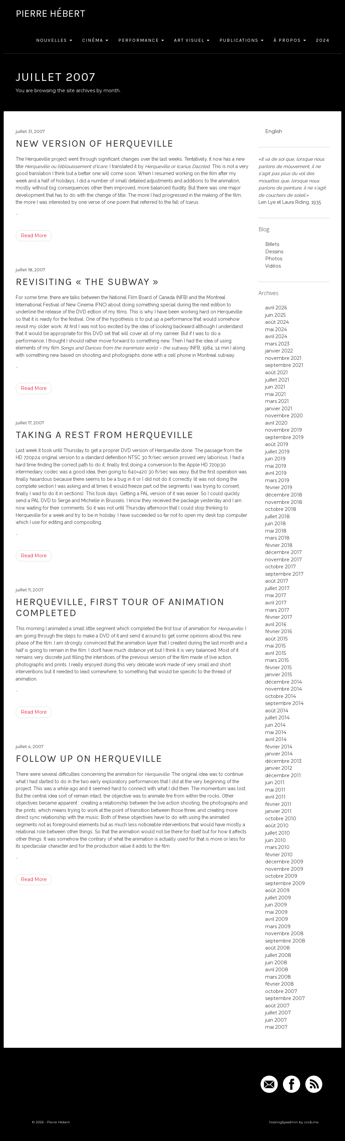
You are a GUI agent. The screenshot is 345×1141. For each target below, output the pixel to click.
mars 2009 (278, 926)
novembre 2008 (284, 934)
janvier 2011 (278, 811)
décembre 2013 (283, 761)
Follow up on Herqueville (89, 758)
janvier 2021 (278, 409)
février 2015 (278, 668)
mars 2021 (277, 401)
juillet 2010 (277, 833)
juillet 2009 (278, 898)
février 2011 (278, 804)
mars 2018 (277, 538)
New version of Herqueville (95, 143)
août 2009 (277, 890)
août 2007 (277, 1006)
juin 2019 (275, 459)
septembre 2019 (284, 437)
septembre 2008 (285, 941)
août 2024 (277, 322)
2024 (323, 40)
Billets (272, 244)
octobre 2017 (280, 567)
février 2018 (279, 545)
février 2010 (279, 855)
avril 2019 (276, 473)
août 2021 (276, 373)
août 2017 (276, 581)
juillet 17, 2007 (30, 422)
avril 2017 (276, 603)
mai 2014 (275, 732)
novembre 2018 (283, 502)
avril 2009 (276, 919)
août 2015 (276, 639)
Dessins (274, 252)
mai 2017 (275, 595)
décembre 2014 (283, 682)
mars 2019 (277, 480)
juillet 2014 (277, 718)
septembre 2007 (285, 998)
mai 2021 (275, 394)
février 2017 (278, 617)
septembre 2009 (285, 883)
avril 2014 (276, 739)
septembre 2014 (284, 703)
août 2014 (276, 711)
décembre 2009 (284, 862)
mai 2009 (276, 912)
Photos (273, 259)
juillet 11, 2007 (29, 589)
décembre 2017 (283, 552)
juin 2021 (275, 387)
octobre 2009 (281, 876)
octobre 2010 (280, 819)
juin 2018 (275, 524)
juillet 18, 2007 (30, 269)
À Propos (290, 40)
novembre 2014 (283, 689)
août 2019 (276, 444)
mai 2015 (275, 646)
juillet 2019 (277, 452)
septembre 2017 (284, 574)
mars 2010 (277, 847)
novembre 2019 (283, 430)
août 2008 (277, 948)
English (273, 131)
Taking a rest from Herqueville (105, 435)
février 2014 (278, 747)
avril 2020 (276, 423)
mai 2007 (276, 1027)
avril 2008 (276, 970)
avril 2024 (276, 336)
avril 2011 (275, 797)
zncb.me (311, 1122)
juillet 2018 (277, 517)
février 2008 (279, 984)
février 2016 (278, 631)
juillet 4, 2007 (29, 746)
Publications (241, 40)
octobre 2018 (280, 509)
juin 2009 (276, 905)
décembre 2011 (283, 775)
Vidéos (273, 266)
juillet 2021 (277, 380)
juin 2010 (275, 840)
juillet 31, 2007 (30, 131)
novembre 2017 (283, 560)
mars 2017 (277, 610)
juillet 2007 (278, 1013)
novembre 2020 (284, 416)
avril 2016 (275, 624)
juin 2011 (275, 782)
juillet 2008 (278, 955)
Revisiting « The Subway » (87, 282)
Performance (141, 40)
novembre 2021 (283, 358)
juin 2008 (276, 963)
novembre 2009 (284, 869)
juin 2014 (275, 725)
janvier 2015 (278, 675)
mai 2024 (276, 329)
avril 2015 (275, 653)
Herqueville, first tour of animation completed (120, 607)
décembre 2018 (283, 495)
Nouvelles (54, 40)
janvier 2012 (278, 768)
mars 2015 (277, 660)
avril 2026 (276, 308)
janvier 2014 (279, 754)
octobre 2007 (281, 991)
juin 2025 (275, 315)
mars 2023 (277, 344)
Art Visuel (191, 40)
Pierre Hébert (50, 13)
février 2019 (278, 487)
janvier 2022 (279, 351)
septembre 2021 (284, 365)
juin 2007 (276, 1020)
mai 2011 (275, 790)
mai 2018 (276, 531)
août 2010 (277, 826)
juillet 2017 (277, 588)
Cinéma (95, 40)
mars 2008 (278, 977)
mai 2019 (275, 466)
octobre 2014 (280, 696)
